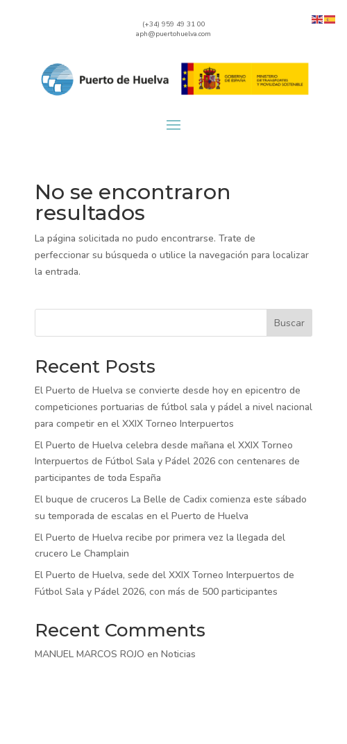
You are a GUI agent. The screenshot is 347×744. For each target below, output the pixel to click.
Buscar (289, 323)
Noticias (178, 654)
